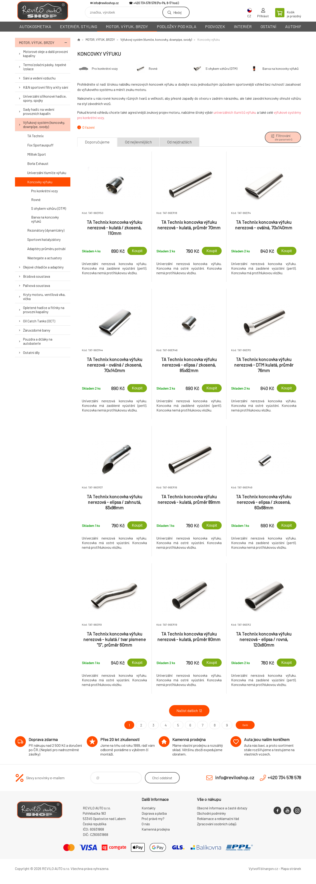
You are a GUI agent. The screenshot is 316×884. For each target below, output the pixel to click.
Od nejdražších (179, 142)
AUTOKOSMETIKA (35, 26)
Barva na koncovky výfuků (45, 219)
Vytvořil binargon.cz (263, 868)
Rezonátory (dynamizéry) (45, 230)
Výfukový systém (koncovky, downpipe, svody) (44, 124)
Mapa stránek (291, 868)
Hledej (177, 12)
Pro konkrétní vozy (44, 191)
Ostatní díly (31, 352)
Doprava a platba (154, 813)
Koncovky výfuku (39, 182)
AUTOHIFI (294, 26)
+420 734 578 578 (144, 3)
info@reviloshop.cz (106, 3)
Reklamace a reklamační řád (218, 819)
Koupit (137, 251)
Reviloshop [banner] (42, 10)
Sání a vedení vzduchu (39, 78)
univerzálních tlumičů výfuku (235, 112)
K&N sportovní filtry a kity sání (45, 87)
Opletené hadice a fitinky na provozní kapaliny (43, 310)
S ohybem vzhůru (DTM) (48, 208)
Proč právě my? (153, 819)
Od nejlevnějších (138, 142)
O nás (146, 824)
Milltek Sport (36, 154)
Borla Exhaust (37, 163)
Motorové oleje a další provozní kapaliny (45, 54)
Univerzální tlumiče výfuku (46, 173)
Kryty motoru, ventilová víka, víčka (44, 296)
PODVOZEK (215, 26)
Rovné (36, 200)
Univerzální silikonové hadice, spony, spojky (45, 98)
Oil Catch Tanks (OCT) (39, 321)
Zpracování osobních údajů (216, 824)
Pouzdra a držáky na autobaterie (37, 341)
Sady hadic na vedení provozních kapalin (38, 111)
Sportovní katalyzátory (44, 239)
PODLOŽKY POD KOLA (176, 26)
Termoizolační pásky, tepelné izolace (44, 67)
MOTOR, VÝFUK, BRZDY (127, 26)
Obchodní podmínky (211, 813)
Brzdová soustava (36, 276)
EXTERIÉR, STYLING (78, 26)
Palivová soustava (36, 285)
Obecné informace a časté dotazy (222, 808)
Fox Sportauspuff (40, 145)
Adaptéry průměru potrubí (46, 249)
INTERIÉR (243, 26)
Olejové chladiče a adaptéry (43, 267)
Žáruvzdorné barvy (36, 330)
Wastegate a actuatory (44, 258)
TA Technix (35, 136)
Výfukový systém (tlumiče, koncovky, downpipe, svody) (156, 39)
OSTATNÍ (268, 26)
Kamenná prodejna (156, 829)
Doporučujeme (97, 142)
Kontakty (148, 808)
